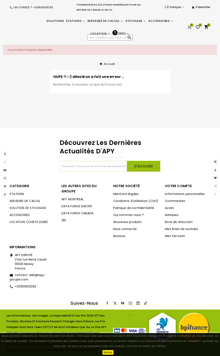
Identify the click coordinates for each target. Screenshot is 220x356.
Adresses (172, 215)
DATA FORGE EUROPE (76, 206)
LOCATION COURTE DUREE (29, 222)
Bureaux (119, 236)
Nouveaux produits (127, 222)
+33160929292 (25, 286)
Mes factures (175, 236)
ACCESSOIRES (20, 215)
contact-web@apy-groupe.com (28, 277)
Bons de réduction (179, 222)
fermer (108, 352)
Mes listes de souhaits (181, 229)
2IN (63, 220)
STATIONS (17, 194)
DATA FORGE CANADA (77, 213)
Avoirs (169, 208)
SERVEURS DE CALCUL (25, 201)
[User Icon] (201, 7)
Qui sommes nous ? (128, 215)
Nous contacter (125, 229)
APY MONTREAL (72, 199)
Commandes (175, 201)
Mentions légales (126, 194)
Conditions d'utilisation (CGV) (136, 201)
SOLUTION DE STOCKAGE (28, 208)
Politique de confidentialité (133, 208)
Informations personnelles (185, 194)
